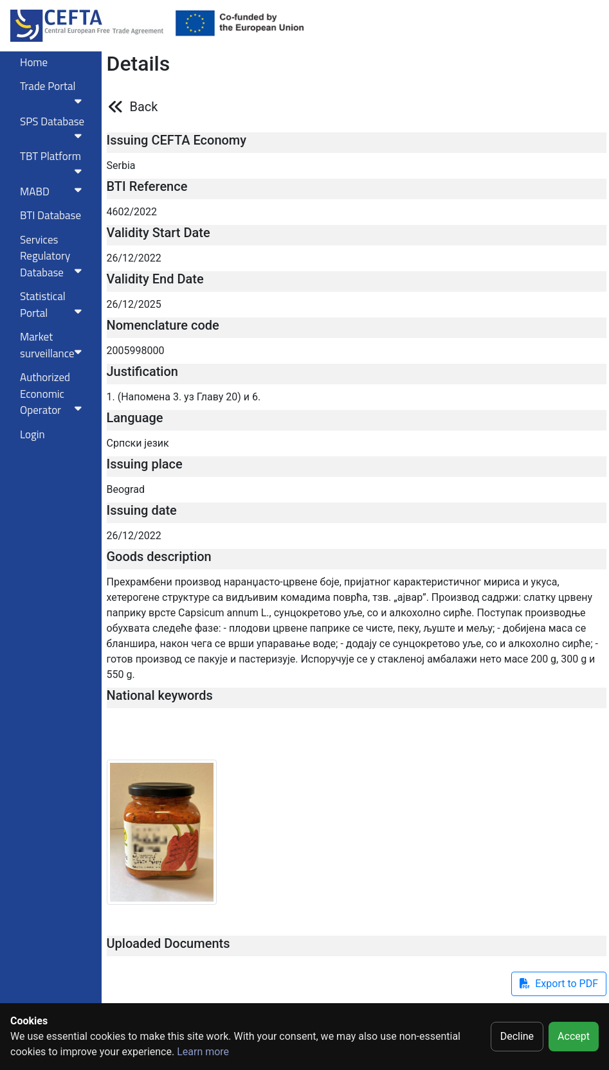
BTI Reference (147, 186)
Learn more (203, 1052)
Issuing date (142, 510)
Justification (142, 371)
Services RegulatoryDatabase (53, 256)
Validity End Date (155, 279)
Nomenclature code (163, 325)
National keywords (160, 695)
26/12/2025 (134, 304)
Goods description (159, 556)
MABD (53, 191)
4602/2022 (132, 212)
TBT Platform (53, 162)
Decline (517, 1036)
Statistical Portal (53, 304)
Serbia (121, 165)
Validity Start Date (158, 232)
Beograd (126, 489)
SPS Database (53, 127)
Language (135, 417)
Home (34, 62)
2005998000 (136, 350)
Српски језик (138, 443)
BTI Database (50, 215)
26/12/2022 (134, 258)
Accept (574, 1036)
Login (32, 434)
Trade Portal (53, 92)
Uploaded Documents (168, 943)
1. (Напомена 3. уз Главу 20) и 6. (184, 397)
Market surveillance (53, 345)
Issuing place (145, 464)
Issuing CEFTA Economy (177, 140)
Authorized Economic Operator (53, 393)
